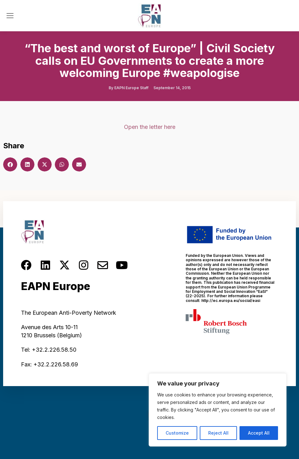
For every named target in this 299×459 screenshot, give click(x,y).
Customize (177, 433)
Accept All (259, 433)
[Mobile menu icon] (10, 15)
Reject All (218, 433)
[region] (217, 409)
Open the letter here (149, 127)
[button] (10, 164)
